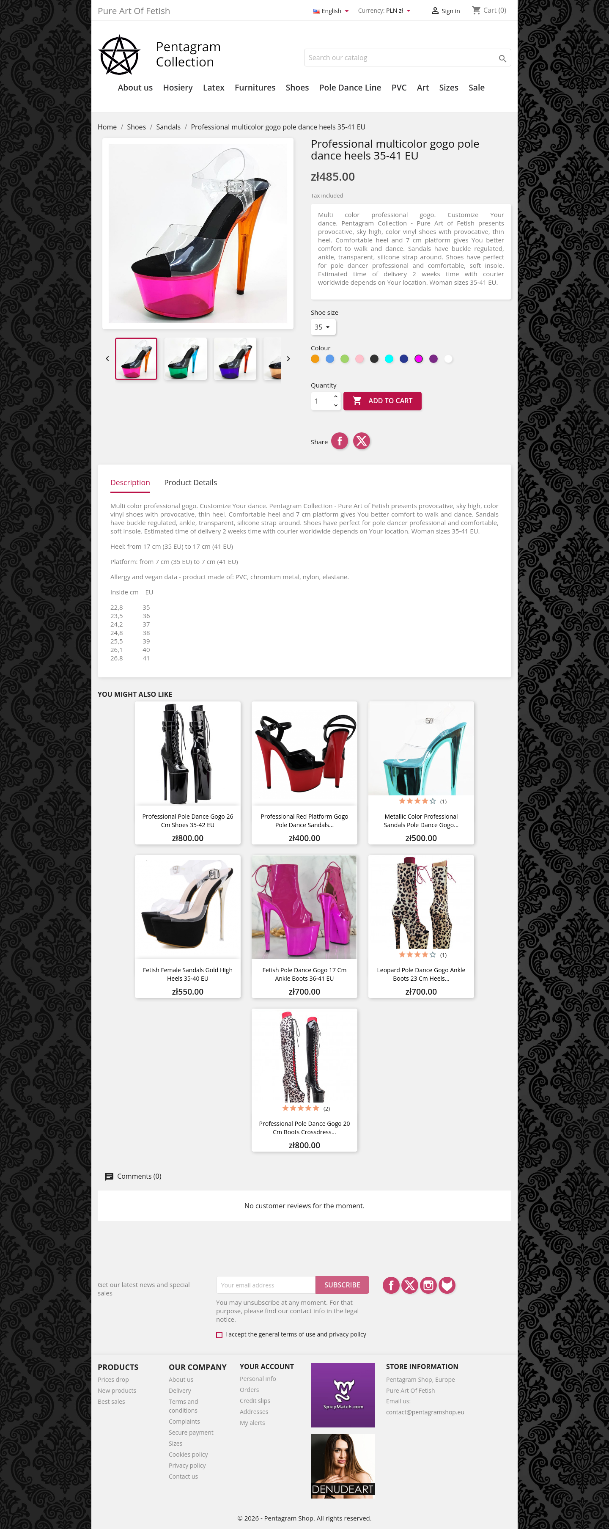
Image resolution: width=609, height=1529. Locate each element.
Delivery (180, 1390)
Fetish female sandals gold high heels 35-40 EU (188, 974)
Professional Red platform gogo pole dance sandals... (304, 820)
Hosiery (177, 87)
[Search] (407, 57)
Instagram (428, 1285)
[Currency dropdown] (399, 11)
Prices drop (113, 1379)
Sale (477, 87)
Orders (249, 1390)
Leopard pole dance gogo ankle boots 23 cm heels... (421, 974)
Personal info (258, 1379)
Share (339, 440)
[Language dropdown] (332, 11)
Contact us (183, 1476)
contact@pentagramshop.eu (425, 1412)
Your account (267, 1366)
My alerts (252, 1423)
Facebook (391, 1285)
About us (135, 87)
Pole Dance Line (350, 87)
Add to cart (382, 401)
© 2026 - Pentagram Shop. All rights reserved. (304, 1518)
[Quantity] (321, 401)
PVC (399, 87)
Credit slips (255, 1401)
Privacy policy (187, 1465)
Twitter (409, 1285)
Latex (214, 87)
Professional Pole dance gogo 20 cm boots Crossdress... (304, 1127)
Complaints (184, 1421)
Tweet (361, 440)
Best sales (111, 1401)
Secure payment (191, 1432)
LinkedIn (447, 1285)
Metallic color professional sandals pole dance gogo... (421, 820)
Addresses (254, 1412)
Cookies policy (188, 1454)
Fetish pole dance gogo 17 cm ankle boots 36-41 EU (305, 974)
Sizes (448, 87)
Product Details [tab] (190, 482)
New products (117, 1390)
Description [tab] (130, 482)
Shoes (297, 87)
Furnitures (255, 87)
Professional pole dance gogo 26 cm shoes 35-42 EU (188, 820)
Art (423, 87)
